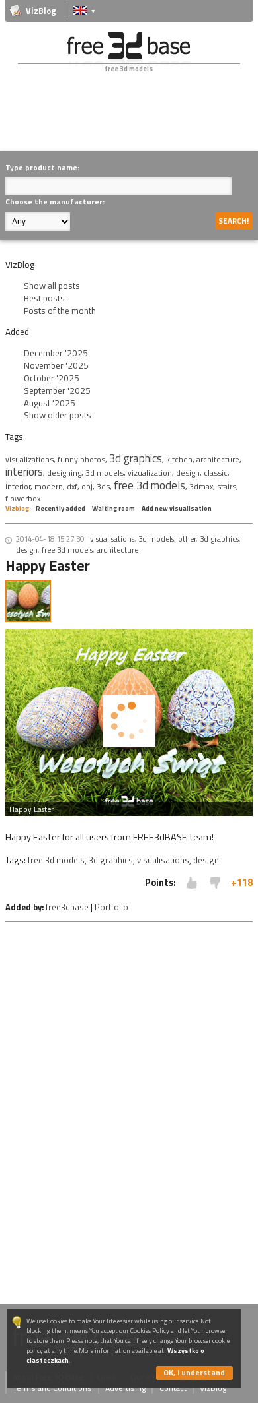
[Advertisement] (131, 121)
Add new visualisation (177, 508)
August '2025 (49, 403)
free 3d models (149, 485)
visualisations (112, 538)
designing (64, 472)
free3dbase (67, 907)
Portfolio (111, 907)
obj (87, 486)
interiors (24, 471)
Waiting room (113, 508)
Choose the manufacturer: (55, 201)
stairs (226, 486)
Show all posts (52, 285)
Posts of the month (60, 310)
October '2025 (51, 378)
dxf (72, 486)
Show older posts (57, 414)
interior (17, 486)
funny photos (81, 459)
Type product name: (42, 167)
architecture (217, 459)
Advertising (125, 1388)
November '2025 (56, 365)
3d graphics (135, 458)
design (188, 472)
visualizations (29, 459)
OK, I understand (194, 1372)
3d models (104, 472)
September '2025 (57, 390)
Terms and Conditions (52, 1388)
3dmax (201, 486)
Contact (173, 1388)
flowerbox (22, 498)
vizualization (150, 472)
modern (48, 486)
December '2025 (56, 352)
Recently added (60, 508)
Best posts (44, 298)
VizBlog (41, 11)
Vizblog (17, 508)
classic (216, 472)
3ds (103, 486)
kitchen (179, 459)
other (187, 538)
